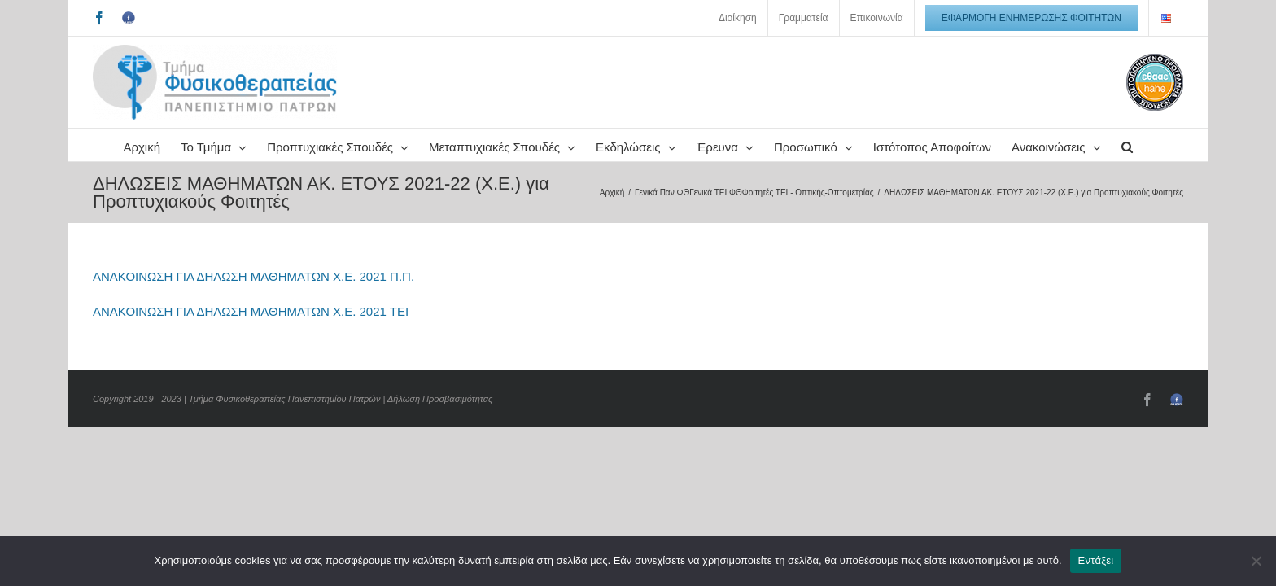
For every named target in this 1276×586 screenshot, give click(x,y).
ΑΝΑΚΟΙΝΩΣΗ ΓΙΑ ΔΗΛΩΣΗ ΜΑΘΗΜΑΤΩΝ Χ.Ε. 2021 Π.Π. (253, 309)
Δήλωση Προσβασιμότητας (439, 431)
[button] (700, 177)
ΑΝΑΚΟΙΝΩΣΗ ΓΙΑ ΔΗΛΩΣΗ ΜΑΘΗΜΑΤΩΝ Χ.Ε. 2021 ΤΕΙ (251, 344)
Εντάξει (1096, 560)
